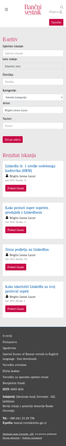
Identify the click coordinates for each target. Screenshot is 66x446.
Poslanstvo (10, 342)
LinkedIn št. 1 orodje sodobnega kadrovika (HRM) (30, 168)
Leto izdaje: (10, 59)
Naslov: (7, 118)
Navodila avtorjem (14, 365)
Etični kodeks (11, 371)
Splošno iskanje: (13, 46)
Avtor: (6, 103)
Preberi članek (16, 188)
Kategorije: (10, 90)
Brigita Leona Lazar (23, 176)
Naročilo (56, 22)
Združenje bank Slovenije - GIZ (18, 433)
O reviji (7, 336)
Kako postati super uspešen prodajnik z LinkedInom (26, 209)
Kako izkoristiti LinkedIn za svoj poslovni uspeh (30, 288)
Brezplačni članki (14, 383)
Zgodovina (9, 348)
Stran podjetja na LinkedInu (27, 249)
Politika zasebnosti (32, 437)
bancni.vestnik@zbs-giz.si (30, 423)
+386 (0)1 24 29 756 (21, 418)
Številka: (8, 74)
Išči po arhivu (12, 139)
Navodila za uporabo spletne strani (25, 377)
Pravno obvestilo (11, 437)
